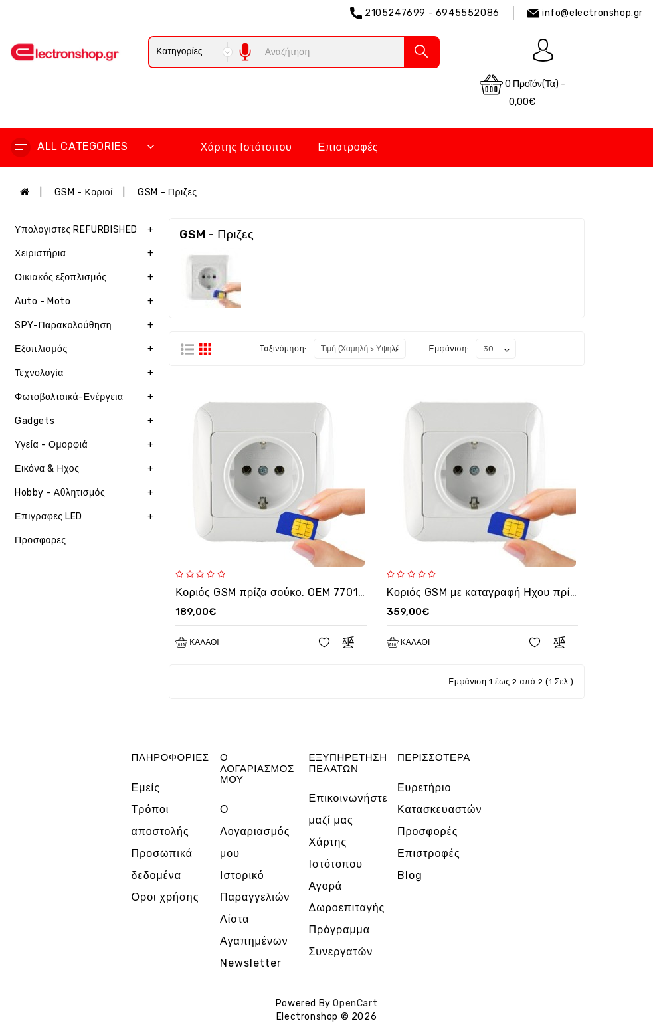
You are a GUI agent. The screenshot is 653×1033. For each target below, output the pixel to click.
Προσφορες (40, 540)
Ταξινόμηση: (283, 348)
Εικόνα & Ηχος (87, 469)
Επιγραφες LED (87, 517)
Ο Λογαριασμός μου (255, 831)
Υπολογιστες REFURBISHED (87, 230)
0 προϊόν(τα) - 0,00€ (522, 90)
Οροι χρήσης (165, 897)
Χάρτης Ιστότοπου (246, 147)
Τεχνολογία (87, 373)
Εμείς (146, 787)
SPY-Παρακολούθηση (87, 325)
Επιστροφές (348, 147)
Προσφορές (427, 831)
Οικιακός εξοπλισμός (87, 278)
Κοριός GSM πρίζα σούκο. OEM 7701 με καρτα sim (300, 592)
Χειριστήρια (87, 254)
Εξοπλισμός (87, 349)
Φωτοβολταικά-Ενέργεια (87, 397)
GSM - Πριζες (167, 192)
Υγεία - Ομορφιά (87, 445)
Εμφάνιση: (449, 348)
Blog (409, 875)
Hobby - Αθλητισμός (87, 493)
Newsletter (251, 963)
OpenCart (355, 1003)
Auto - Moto (87, 302)
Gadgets (87, 421)
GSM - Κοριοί (83, 192)
